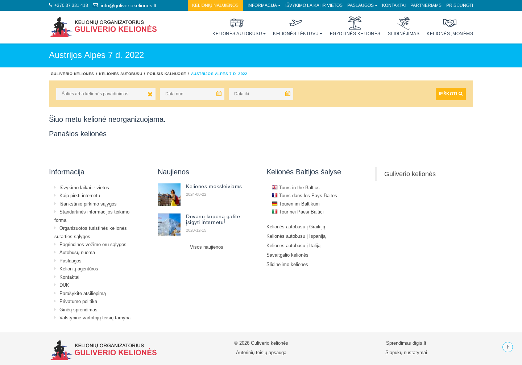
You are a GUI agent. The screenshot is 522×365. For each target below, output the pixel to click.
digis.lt (419, 343)
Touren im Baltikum (296, 204)
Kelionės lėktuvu (296, 26)
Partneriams (426, 5)
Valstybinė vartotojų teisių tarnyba (94, 317)
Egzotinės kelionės (355, 26)
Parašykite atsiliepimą (82, 293)
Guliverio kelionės (72, 73)
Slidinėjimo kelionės (287, 264)
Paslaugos (360, 5)
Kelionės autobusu (237, 26)
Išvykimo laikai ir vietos (314, 5)
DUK (64, 285)
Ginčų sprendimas (78, 309)
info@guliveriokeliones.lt (124, 5)
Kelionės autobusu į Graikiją (295, 226)
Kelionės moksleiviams (214, 186)
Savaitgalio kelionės (287, 255)
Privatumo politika (78, 301)
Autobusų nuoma (77, 252)
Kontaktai (394, 5)
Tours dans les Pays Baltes (304, 195)
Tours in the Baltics (296, 187)
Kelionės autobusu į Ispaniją (296, 236)
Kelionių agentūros (78, 268)
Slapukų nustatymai (406, 352)
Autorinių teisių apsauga (261, 352)
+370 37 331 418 (68, 5)
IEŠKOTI (451, 93)
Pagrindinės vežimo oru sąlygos (93, 244)
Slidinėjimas (404, 26)
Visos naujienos (206, 247)
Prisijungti (459, 5)
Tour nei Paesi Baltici (298, 212)
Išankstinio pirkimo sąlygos (88, 204)
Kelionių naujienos (215, 5)
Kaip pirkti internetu (79, 195)
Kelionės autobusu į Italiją (293, 245)
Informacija (262, 5)
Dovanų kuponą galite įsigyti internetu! (213, 219)
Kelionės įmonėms (450, 26)
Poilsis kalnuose (166, 73)
